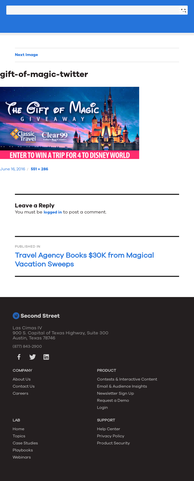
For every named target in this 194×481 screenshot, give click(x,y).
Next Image (26, 55)
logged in (53, 212)
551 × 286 (39, 169)
